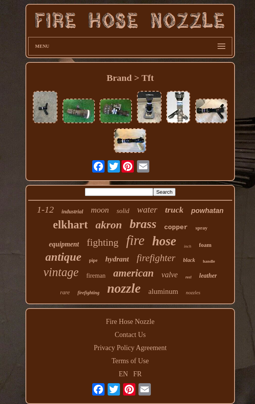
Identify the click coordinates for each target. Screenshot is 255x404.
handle (209, 261)
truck (174, 210)
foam (205, 245)
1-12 (45, 210)
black (189, 260)
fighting (102, 242)
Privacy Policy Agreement (130, 348)
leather (208, 275)
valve (170, 274)
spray (202, 228)
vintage (61, 272)
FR (137, 374)
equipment (64, 244)
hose (164, 241)
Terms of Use (130, 361)
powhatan (207, 211)
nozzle (124, 288)
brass (143, 224)
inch (187, 246)
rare (65, 292)
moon (100, 210)
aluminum (163, 291)
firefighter (156, 258)
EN (123, 374)
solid (123, 211)
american (133, 273)
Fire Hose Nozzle (130, 321)
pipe (93, 260)
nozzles (193, 292)
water (147, 210)
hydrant (117, 259)
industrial (72, 212)
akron (109, 225)
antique (63, 256)
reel (189, 277)
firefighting (89, 292)
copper (175, 227)
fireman (96, 275)
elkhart (70, 224)
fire (135, 240)
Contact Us (130, 335)
